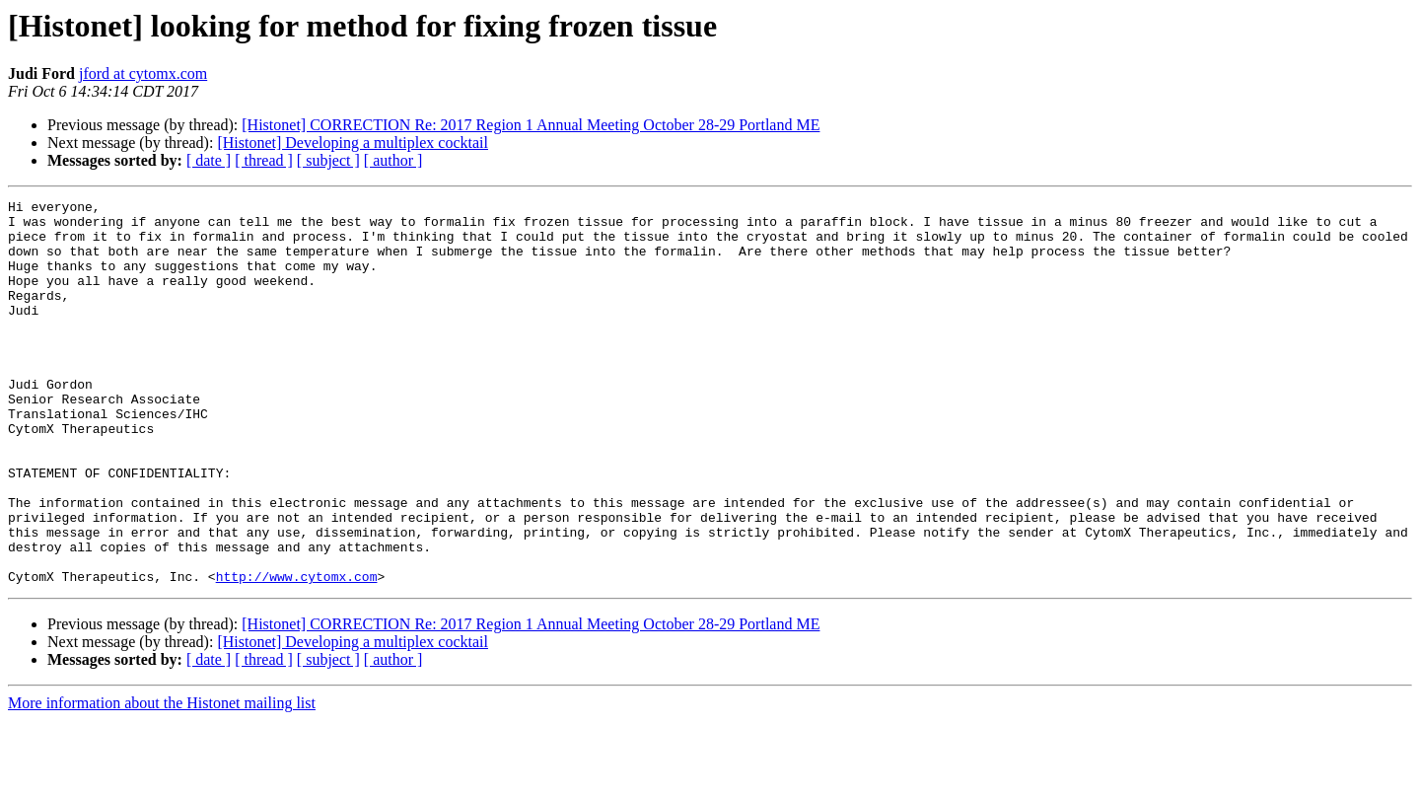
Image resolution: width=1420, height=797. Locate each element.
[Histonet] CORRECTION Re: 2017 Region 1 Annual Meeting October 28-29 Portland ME (530, 124)
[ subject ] (328, 160)
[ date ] (208, 160)
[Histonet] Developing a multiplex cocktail (352, 142)
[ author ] (393, 160)
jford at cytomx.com (143, 73)
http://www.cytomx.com (297, 653)
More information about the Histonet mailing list (162, 779)
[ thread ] (264, 160)
